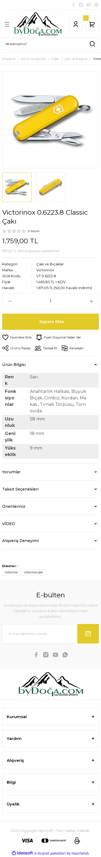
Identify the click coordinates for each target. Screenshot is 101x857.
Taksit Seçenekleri (20, 489)
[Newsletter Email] (50, 633)
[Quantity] (50, 301)
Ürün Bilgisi (14, 364)
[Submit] (88, 633)
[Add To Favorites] (17, 337)
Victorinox (45, 270)
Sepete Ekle (51, 321)
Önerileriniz (13, 506)
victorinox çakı (33, 572)
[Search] (50, 43)
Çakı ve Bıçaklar (50, 264)
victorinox (11, 572)
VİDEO (8, 523)
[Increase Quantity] (91, 301)
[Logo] (38, 24)
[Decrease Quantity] (9, 301)
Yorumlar (11, 471)
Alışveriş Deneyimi (20, 540)
